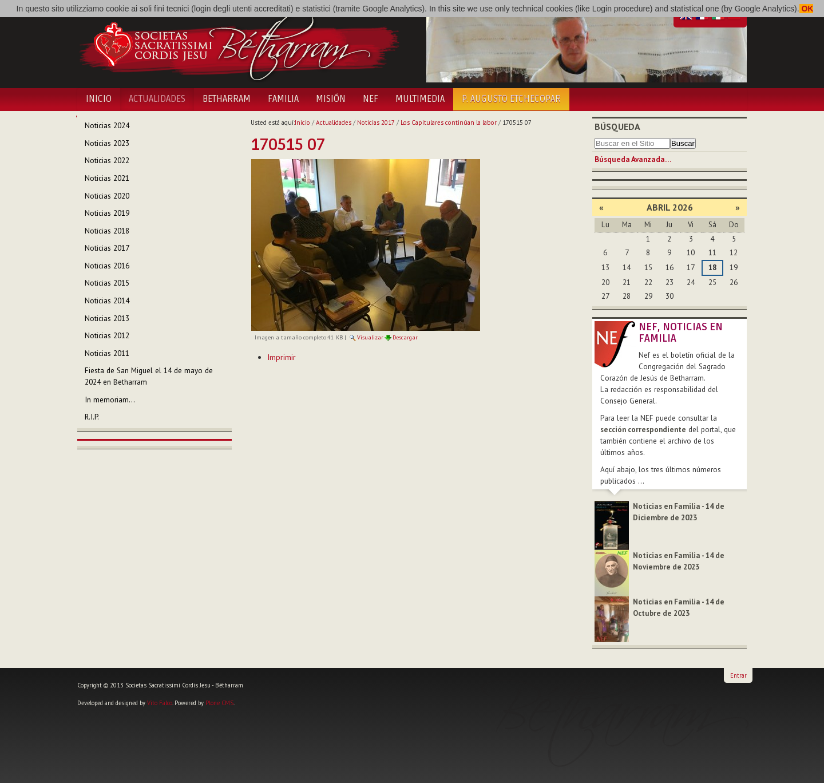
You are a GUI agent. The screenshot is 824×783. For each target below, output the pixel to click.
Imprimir (281, 357)
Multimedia (420, 99)
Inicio (99, 99)
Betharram (227, 99)
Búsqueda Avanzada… (633, 159)
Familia (283, 99)
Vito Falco (159, 703)
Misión (331, 99)
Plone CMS (219, 703)
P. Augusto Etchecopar (511, 99)
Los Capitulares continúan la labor (449, 122)
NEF (370, 99)
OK (806, 8)
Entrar (738, 675)
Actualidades (157, 99)
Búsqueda (617, 126)
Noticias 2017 (376, 122)
